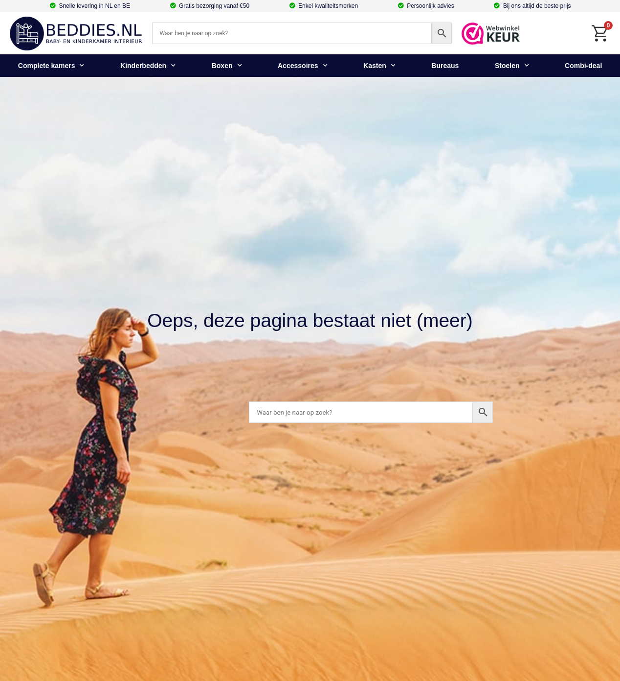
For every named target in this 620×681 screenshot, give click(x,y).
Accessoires (303, 65)
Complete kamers (51, 65)
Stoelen (512, 65)
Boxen (227, 65)
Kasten (379, 65)
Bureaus (445, 66)
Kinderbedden (148, 65)
